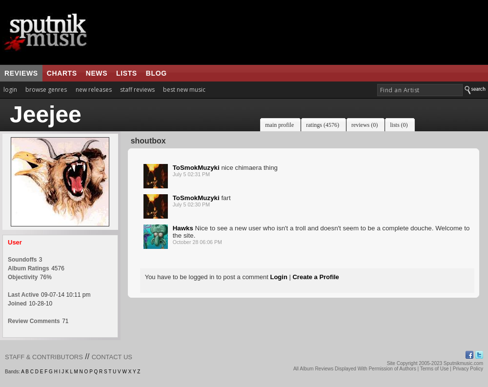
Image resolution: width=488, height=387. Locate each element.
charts (62, 73)
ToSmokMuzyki (196, 167)
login (10, 89)
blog (156, 73)
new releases (94, 89)
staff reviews (137, 89)
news (96, 73)
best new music (184, 89)
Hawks (183, 228)
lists (126, 73)
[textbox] (420, 90)
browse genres (46, 89)
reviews (21, 73)
